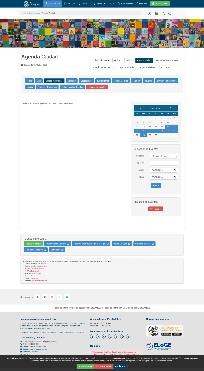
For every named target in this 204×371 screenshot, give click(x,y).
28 (144, 135)
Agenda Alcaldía (126, 67)
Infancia (136, 81)
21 (144, 131)
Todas (29, 81)
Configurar (120, 366)
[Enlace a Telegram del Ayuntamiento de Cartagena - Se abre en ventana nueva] (122, 336)
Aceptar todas (85, 366)
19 (174, 127)
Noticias (117, 60)
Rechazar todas (103, 366)
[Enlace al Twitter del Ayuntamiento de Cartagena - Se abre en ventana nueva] (98, 336)
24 (162, 131)
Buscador (142, 3)
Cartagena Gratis (144, 244)
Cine (39, 81)
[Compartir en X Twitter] (45, 297)
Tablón (129, 60)
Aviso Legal (34, 332)
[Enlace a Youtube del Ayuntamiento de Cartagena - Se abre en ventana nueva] (104, 336)
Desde (141, 170)
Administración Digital (103, 3)
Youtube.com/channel (38, 276)
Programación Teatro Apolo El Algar (91, 244)
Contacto (165, 67)
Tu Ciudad (69, 3)
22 (150, 131)
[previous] (140, 108)
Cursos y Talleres (33, 244)
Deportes (72, 81)
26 (174, 131)
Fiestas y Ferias (121, 81)
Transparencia (125, 3)
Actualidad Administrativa (167, 60)
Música (29, 87)
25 (168, 131)
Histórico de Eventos (97, 87)
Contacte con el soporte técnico (35, 349)
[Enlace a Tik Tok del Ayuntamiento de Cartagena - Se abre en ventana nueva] (128, 336)
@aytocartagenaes (38, 268)
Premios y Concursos (47, 87)
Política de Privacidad (48, 332)
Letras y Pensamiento (166, 81)
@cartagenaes (34, 278)
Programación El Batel (57, 244)
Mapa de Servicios (28, 352)
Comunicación (34, 13)
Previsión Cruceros (36, 250)
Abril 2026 (155, 108)
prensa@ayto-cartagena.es (38, 266)
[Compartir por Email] (52, 297)
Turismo (84, 3)
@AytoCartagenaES (33, 271)
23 (156, 131)
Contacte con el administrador (34, 347)
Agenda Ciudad (144, 60)
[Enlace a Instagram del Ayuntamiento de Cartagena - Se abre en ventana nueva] (110, 336)
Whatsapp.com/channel (39, 281)
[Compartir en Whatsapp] (60, 297)
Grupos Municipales (148, 67)
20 (137, 131)
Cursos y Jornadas (54, 81)
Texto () (140, 163)
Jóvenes (148, 81)
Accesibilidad (79, 332)
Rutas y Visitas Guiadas (72, 87)
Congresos (57, 250)
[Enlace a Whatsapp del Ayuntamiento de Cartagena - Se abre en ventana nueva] (116, 336)
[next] (170, 108)
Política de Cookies (65, 332)
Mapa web (24, 332)
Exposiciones (103, 81)
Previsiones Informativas (104, 67)
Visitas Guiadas (121, 244)
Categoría (140, 156)
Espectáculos (86, 81)
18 (168, 127)
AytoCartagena (36, 273)
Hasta (141, 177)
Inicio (25, 13)
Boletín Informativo (101, 60)
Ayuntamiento (52, 3)
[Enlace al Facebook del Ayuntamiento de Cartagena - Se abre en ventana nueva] (92, 336)
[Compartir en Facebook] (37, 297)
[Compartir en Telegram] (67, 297)
